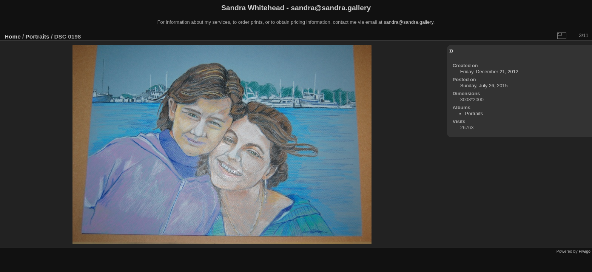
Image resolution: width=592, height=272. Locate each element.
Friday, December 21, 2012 (489, 71)
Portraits (37, 36)
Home (13, 36)
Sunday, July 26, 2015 (484, 85)
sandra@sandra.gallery (408, 22)
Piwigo (584, 251)
